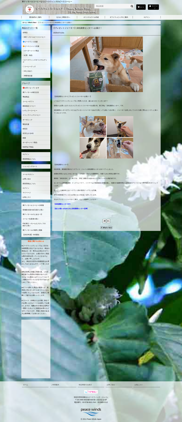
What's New (106, 228)
